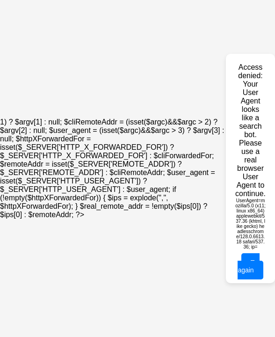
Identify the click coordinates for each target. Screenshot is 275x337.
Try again (249, 266)
